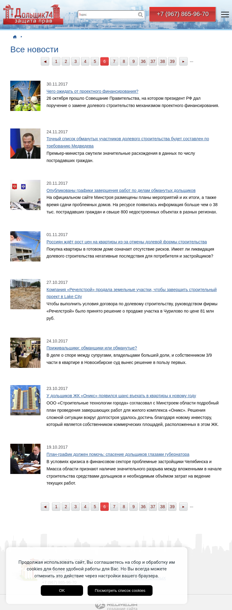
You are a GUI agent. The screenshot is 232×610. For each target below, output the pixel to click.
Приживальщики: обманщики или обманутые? (92, 348)
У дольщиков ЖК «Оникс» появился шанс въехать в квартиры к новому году (121, 395)
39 (172, 61)
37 (152, 61)
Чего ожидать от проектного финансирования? (92, 91)
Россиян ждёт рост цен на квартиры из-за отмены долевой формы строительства (127, 241)
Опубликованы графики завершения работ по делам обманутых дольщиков (121, 190)
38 (162, 61)
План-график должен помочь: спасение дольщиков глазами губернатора (118, 454)
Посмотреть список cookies (120, 590)
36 (143, 61)
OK (62, 590)
